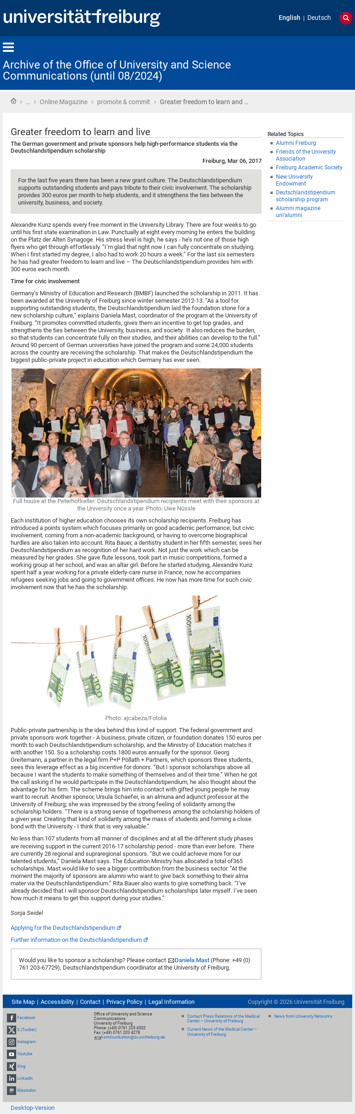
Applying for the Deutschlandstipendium (63, 927)
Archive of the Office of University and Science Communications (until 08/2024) (117, 70)
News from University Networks (303, 1016)
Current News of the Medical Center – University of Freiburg (222, 1032)
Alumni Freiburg (296, 143)
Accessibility (57, 1001)
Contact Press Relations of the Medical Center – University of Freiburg (223, 1019)
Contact (90, 1001)
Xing (21, 1066)
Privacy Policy (124, 1001)
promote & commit (123, 102)
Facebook (26, 1017)
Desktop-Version (33, 1107)
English (289, 18)
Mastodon (26, 1090)
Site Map (23, 1001)
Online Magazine (63, 102)
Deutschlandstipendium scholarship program (306, 196)
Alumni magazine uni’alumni (298, 211)
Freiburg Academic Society (309, 167)
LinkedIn (25, 1078)
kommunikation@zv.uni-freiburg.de (133, 1037)
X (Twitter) (27, 1029)
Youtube (24, 1054)
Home (13, 101)
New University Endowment (294, 180)
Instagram (26, 1041)
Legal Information (171, 1001)
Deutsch (319, 18)
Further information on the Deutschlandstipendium (76, 939)
